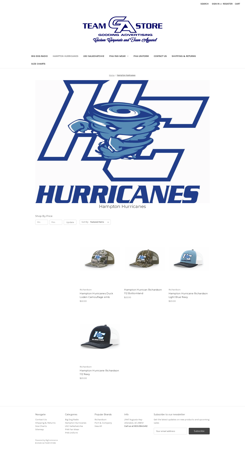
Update (70, 222)
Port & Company (103, 423)
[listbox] (100, 222)
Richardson (100, 419)
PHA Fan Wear (118, 56)
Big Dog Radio (39, 56)
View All (98, 426)
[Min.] (41, 222)
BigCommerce (52, 440)
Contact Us (160, 56)
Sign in (215, 4)
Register (227, 4)
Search (204, 4)
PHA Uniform (141, 56)
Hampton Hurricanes (65, 56)
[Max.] (56, 222)
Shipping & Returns (184, 56)
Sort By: (85, 222)
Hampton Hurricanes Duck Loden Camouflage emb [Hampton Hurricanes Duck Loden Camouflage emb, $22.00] (96, 295)
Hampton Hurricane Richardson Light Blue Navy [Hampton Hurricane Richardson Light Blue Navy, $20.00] (188, 295)
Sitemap (39, 429)
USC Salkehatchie (93, 56)
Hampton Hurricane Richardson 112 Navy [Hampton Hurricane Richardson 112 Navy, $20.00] (99, 372)
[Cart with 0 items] (237, 4)
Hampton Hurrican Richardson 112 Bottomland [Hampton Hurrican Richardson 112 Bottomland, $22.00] (143, 291)
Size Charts (38, 63)
